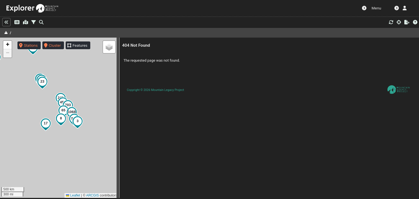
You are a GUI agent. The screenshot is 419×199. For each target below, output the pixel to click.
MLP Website (297, 8)
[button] (44, 124)
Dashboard (269, 8)
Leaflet (70, 195)
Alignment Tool (329, 8)
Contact (357, 8)
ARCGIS (89, 195)
